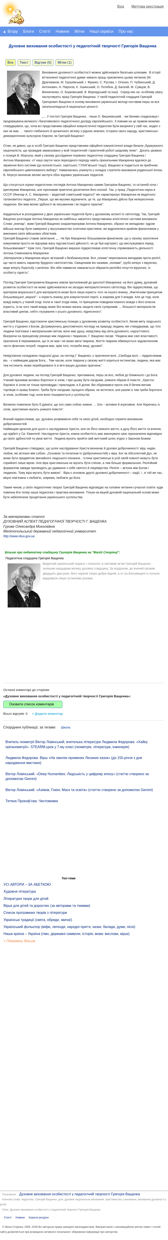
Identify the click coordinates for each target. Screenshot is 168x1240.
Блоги (28, 31)
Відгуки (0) (43, 62)
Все (10, 62)
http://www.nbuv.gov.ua (19, 536)
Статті (44, 31)
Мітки (79, 31)
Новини (62, 31)
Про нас (126, 31)
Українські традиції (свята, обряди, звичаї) (38, 920)
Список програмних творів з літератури (35, 912)
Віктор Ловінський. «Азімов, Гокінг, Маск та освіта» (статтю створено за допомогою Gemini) (79, 790)
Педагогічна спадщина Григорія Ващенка (34, 558)
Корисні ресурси (39, 1217)
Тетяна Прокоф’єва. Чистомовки (31, 801)
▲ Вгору (10, 31)
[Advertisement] (83, 641)
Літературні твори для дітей (26, 899)
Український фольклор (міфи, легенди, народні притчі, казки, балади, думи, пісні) (69, 927)
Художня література (20, 891)
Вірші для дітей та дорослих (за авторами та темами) (47, 905)
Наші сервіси (101, 31)
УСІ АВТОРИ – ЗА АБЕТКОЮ (27, 884)
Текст (24, 62)
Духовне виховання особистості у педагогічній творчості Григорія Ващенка (79, 1194)
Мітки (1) (65, 62)
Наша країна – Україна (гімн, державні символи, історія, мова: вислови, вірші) (67, 934)
